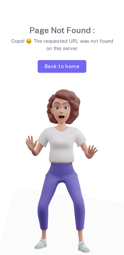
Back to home (62, 66)
